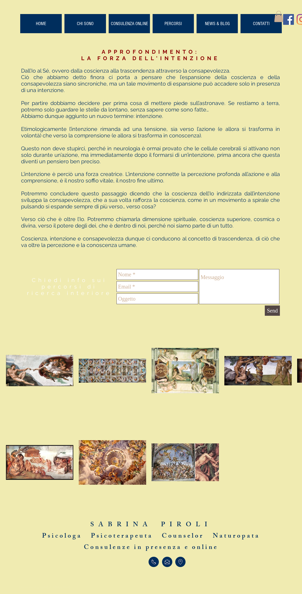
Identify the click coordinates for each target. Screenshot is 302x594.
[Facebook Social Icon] (288, 19)
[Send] (272, 311)
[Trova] (180, 562)
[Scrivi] (167, 562)
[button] (278, 16)
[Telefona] (153, 562)
